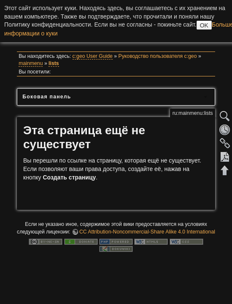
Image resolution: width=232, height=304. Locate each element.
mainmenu (31, 63)
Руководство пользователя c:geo (158, 56)
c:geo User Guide (93, 56)
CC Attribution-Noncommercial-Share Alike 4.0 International (147, 232)
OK (204, 25)
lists (54, 63)
